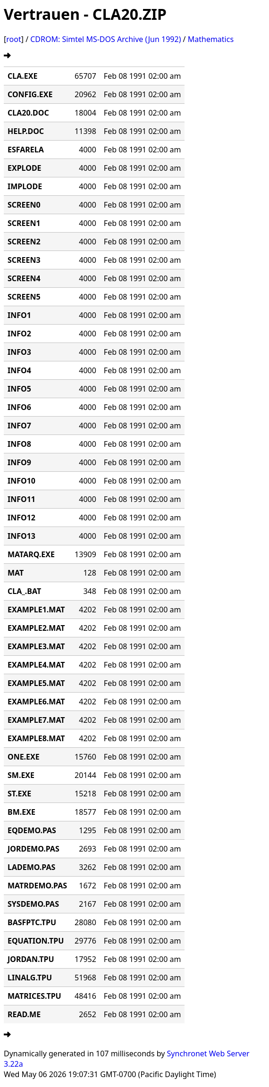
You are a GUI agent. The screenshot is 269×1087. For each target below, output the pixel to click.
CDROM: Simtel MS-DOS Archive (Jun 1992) (105, 39)
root (13, 39)
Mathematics (211, 39)
